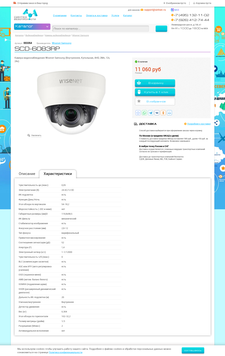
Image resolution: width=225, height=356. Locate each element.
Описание (27, 173)
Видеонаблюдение (35, 35)
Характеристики (58, 173)
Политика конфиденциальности (67, 352)
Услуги (115, 15)
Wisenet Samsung (84, 35)
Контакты (76, 15)
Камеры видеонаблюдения (60, 35)
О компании (60, 15)
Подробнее (198, 123)
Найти (158, 26)
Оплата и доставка (96, 15)
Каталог (127, 15)
